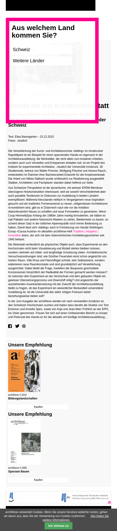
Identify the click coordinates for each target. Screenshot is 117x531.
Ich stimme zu (58, 526)
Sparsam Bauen (18, 471)
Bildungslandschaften (22, 398)
